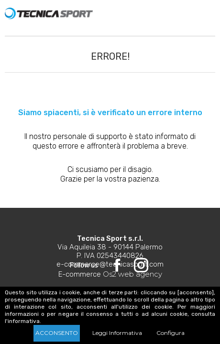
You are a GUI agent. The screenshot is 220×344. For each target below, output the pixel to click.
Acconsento (56, 332)
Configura (170, 332)
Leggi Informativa (117, 332)
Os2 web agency (132, 274)
